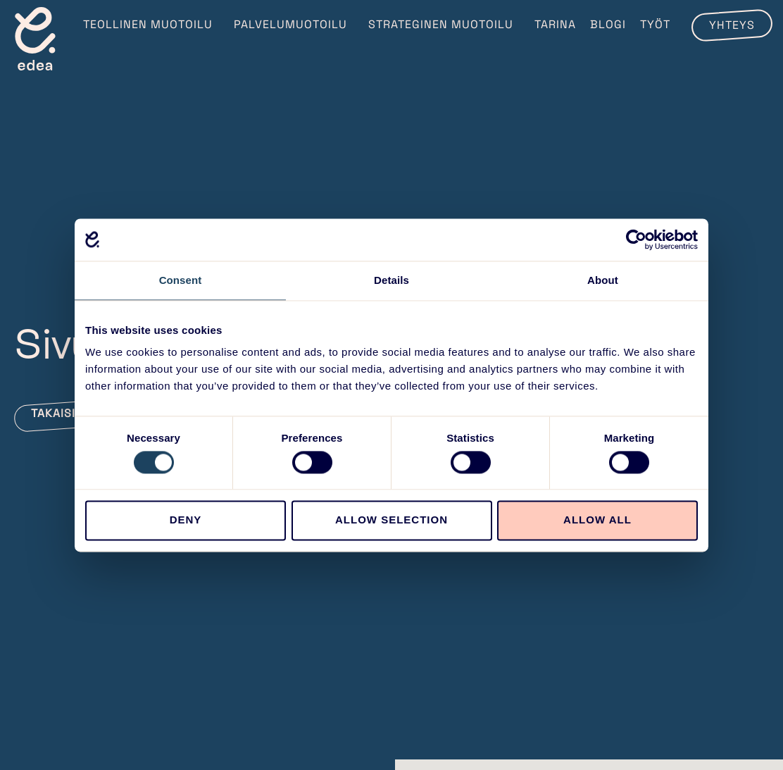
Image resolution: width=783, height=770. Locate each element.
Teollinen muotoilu (151, 24)
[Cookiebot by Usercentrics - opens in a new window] (636, 239)
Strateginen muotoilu (444, 24)
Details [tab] (391, 280)
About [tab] (602, 280)
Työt (655, 24)
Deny (186, 520)
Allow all (597, 520)
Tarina (555, 24)
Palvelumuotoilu (294, 24)
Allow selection (391, 520)
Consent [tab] (180, 280)
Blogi (608, 24)
